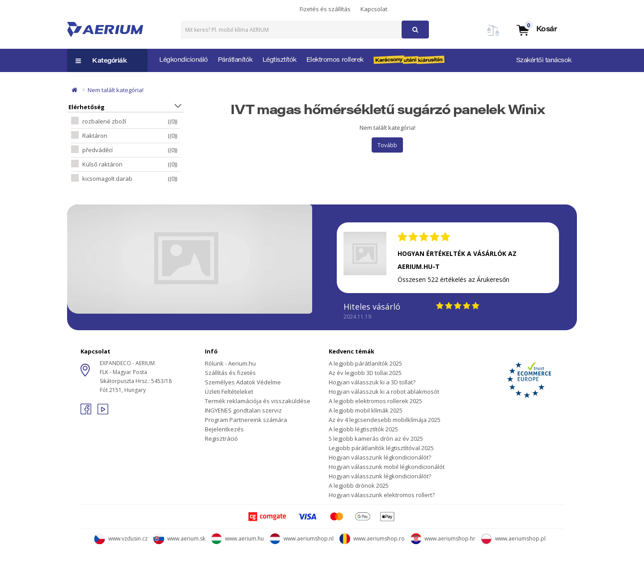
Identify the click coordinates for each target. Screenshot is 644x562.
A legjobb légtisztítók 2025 (363, 429)
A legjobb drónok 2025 (359, 485)
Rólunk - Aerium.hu (230, 363)
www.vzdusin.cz (121, 538)
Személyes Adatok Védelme (243, 382)
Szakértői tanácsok (544, 61)
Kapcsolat (373, 9)
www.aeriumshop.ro (372, 538)
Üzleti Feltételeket (229, 391)
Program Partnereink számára (246, 420)
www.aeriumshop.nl (302, 538)
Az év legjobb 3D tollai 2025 (365, 373)
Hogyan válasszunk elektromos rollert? (382, 495)
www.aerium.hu (237, 538)
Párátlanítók (235, 60)
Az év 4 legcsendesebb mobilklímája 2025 (385, 420)
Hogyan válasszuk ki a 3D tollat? (372, 382)
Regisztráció (221, 438)
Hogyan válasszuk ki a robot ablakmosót (384, 391)
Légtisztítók (280, 60)
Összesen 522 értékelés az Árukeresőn (453, 279)
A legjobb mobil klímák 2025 (365, 410)
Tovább (387, 145)
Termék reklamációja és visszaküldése (257, 401)
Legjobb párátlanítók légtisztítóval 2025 (381, 448)
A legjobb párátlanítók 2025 (365, 363)
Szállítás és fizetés (230, 373)
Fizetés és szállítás (325, 9)
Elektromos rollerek (335, 60)
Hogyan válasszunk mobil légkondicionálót (387, 467)
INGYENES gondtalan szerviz (243, 410)
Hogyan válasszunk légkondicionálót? (380, 457)
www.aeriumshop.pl (513, 538)
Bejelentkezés (224, 429)
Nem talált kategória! (116, 90)
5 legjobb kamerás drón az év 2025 (376, 438)
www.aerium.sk (179, 538)
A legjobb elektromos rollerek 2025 (375, 401)
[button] (536, 30)
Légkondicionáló (183, 60)
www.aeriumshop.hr (443, 538)
